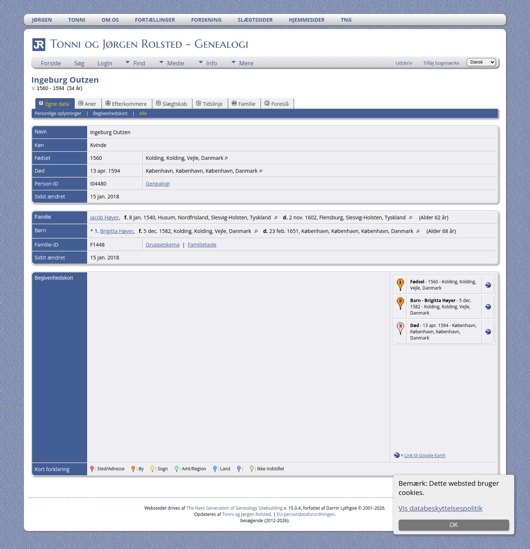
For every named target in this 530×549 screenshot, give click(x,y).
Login (105, 63)
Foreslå (277, 103)
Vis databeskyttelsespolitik (441, 508)
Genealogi (158, 183)
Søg (79, 63)
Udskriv (403, 63)
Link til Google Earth (425, 455)
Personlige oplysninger (58, 113)
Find (139, 63)
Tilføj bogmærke (441, 63)
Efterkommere (126, 103)
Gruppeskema (163, 244)
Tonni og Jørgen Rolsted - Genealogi (148, 43)
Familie (243, 103)
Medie (175, 63)
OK (453, 525)
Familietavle (202, 244)
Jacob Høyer (104, 217)
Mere (246, 63)
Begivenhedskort (110, 113)
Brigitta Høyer (116, 230)
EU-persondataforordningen (306, 514)
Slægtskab (171, 103)
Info (211, 63)
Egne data (54, 103)
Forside (51, 63)
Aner (87, 103)
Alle (142, 113)
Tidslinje (209, 103)
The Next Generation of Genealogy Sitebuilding (234, 508)
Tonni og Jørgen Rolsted (246, 514)
